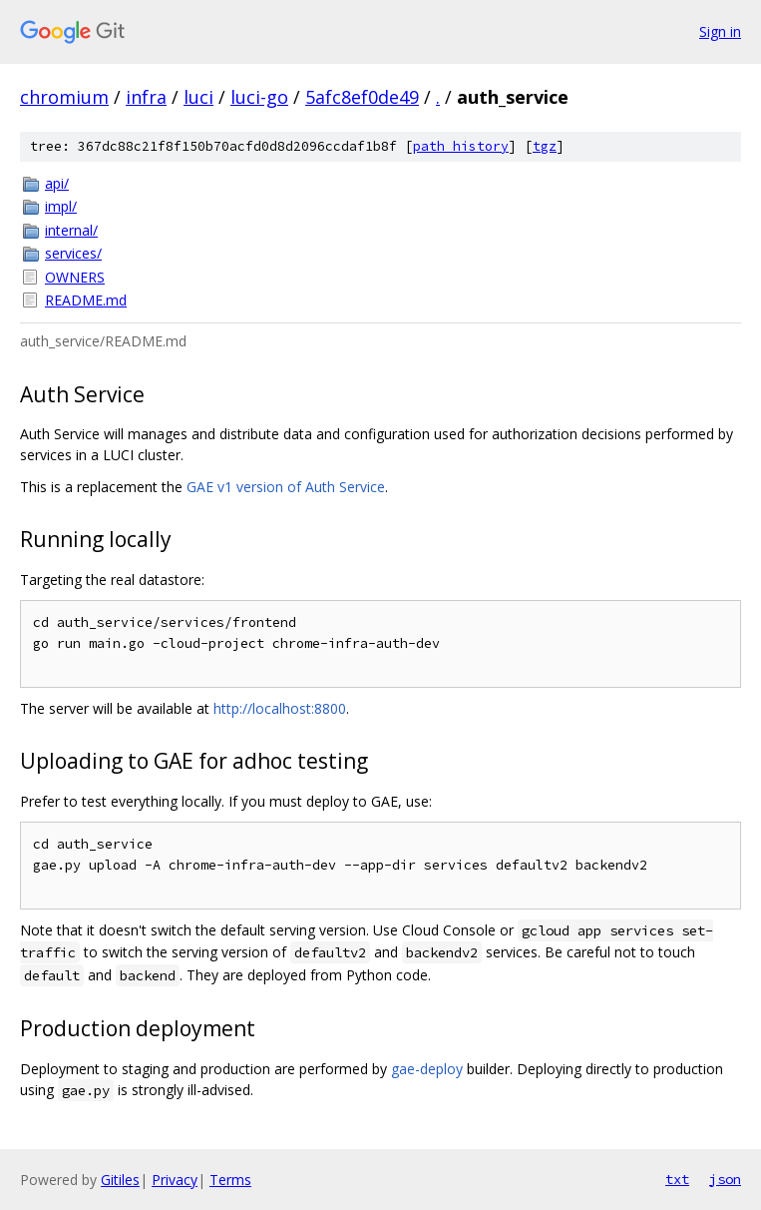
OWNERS (75, 277)
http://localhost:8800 (279, 708)
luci (198, 97)
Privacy (174, 1179)
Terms (230, 1179)
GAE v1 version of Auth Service (286, 486)
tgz (545, 146)
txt (677, 1179)
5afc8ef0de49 (362, 97)
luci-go (259, 97)
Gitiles (120, 1179)
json (725, 1179)
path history (461, 146)
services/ (73, 253)
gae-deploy (427, 1068)
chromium (64, 97)
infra (146, 97)
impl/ (61, 206)
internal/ (71, 230)
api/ (57, 183)
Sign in (720, 31)
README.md (86, 300)
